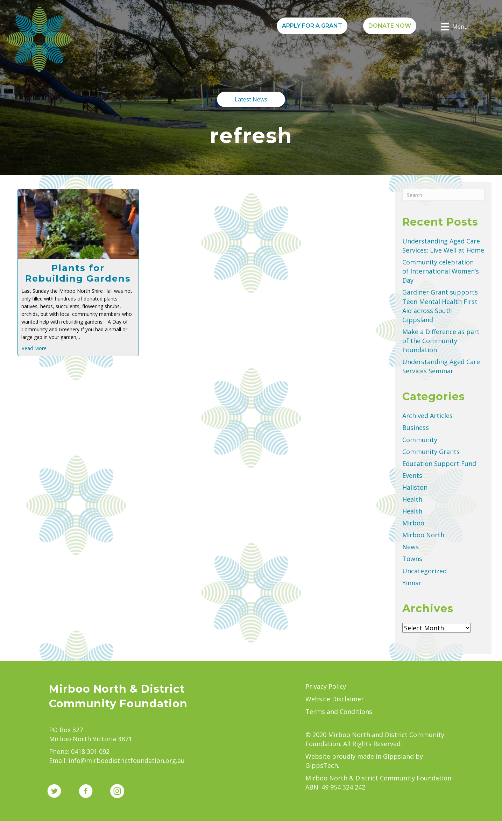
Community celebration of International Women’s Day (440, 271)
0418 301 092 (90, 751)
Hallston (414, 487)
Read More (34, 348)
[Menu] (454, 26)
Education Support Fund (439, 463)
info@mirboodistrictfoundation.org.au (127, 760)
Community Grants (431, 451)
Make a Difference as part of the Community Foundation (441, 340)
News (410, 547)
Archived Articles (427, 415)
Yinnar (412, 583)
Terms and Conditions (338, 711)
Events (412, 475)
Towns (412, 558)
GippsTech (321, 765)
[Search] (443, 195)
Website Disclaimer (334, 699)
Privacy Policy (325, 686)
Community (419, 440)
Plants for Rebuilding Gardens (78, 273)
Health (412, 499)
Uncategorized (424, 571)
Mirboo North (423, 535)
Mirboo (413, 523)
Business (415, 427)
